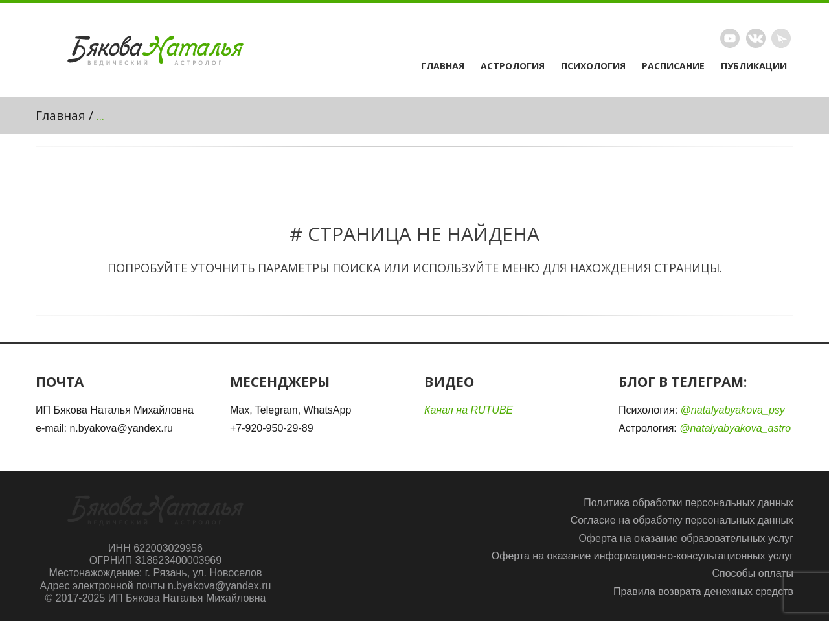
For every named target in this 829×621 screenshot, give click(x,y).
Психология (593, 66)
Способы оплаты (752, 573)
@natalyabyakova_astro (735, 428)
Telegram (781, 38)
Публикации (754, 66)
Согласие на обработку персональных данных (682, 520)
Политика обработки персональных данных (688, 502)
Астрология (513, 66)
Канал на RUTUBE (468, 410)
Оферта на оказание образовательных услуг (685, 538)
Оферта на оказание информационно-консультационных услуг (642, 555)
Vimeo (756, 38)
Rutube (730, 38)
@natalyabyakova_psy (733, 410)
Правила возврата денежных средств (703, 591)
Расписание (673, 66)
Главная (442, 66)
